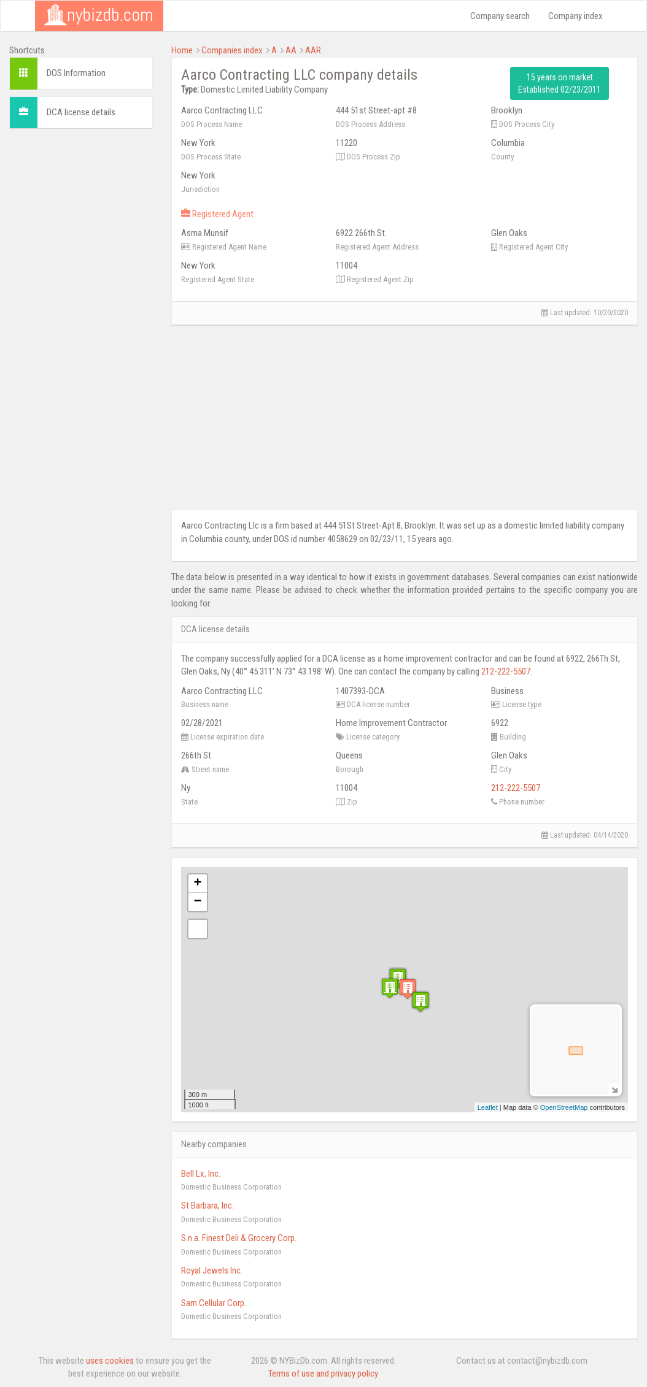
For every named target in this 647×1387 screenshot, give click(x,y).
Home (182, 50)
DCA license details (81, 112)
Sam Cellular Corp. (213, 1303)
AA (290, 50)
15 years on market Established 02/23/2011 (559, 83)
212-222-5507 (505, 671)
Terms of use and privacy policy (323, 1373)
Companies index (232, 50)
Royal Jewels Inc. (211, 1270)
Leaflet (488, 1107)
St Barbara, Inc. (207, 1205)
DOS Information (76, 72)
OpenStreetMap (564, 1107)
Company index (575, 15)
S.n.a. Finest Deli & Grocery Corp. (238, 1238)
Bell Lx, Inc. (200, 1173)
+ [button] (197, 883)
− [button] (197, 902)
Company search (500, 15)
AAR (313, 50)
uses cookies (110, 1360)
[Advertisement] (81, 322)
